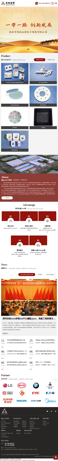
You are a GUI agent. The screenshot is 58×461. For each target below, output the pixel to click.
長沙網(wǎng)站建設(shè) (51, 456)
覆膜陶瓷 (16, 426)
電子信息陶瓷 (17, 423)
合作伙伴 (3, 428)
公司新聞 (39, 274)
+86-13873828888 (9, 445)
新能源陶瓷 (16, 421)
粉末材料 (24, 424)
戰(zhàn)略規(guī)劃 (5, 423)
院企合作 (32, 421)
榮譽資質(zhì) (4, 426)
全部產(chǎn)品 (51, 59)
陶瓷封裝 (24, 421)
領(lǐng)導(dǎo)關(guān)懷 (27, 274)
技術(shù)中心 (46, 423)
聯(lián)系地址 (27, 433)
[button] (55, 379)
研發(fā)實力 (32, 423)
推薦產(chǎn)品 (39, 59)
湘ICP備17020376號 (34, 454)
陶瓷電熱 (24, 423)
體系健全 (32, 426)
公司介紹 (3, 421)
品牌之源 (3, 424)
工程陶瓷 (16, 424)
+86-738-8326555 (44, 3)
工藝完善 (32, 424)
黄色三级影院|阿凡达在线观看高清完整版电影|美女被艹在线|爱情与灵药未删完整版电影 (17, 460)
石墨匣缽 (24, 426)
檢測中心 (45, 424)
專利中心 (45, 421)
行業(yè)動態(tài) (50, 274)
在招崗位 (18, 433)
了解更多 (7, 197)
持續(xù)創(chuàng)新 (34, 428)
